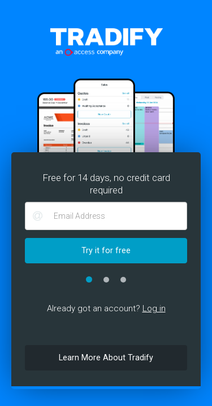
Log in (154, 308)
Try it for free (106, 250)
